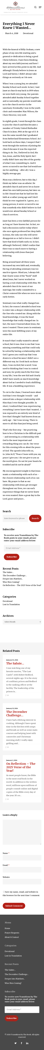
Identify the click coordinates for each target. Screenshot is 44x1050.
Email (6, 865)
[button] (40, 7)
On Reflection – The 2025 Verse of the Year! (22, 585)
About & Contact (12, 937)
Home (7, 928)
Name (6, 853)
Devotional (28, 33)
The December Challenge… (15, 575)
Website (6, 877)
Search (35, 518)
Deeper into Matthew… (13, 579)
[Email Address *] (22, 548)
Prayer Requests (12, 933)
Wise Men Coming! (11, 582)
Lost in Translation (11, 604)
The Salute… (8, 572)
